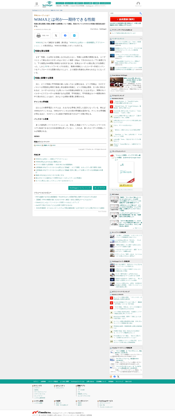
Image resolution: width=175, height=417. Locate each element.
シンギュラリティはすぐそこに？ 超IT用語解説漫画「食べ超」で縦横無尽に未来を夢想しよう (130, 214)
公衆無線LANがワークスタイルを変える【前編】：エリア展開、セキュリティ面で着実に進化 (68, 167)
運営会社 (83, 415)
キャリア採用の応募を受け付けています (123, 33)
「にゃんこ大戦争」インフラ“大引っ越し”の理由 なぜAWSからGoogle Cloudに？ (127, 157)
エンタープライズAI (84, 396)
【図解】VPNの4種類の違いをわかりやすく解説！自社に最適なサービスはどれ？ (64, 200)
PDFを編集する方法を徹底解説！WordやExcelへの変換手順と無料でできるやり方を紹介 (66, 197)
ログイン (35, 381)
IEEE (54, 145)
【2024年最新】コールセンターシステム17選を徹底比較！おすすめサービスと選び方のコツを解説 (70, 208)
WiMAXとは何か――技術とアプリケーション (52, 159)
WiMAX (39, 42)
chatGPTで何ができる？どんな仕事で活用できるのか (54, 205)
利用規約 (110, 381)
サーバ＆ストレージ (40, 392)
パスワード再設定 (53, 381)
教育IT (80, 405)
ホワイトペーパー (105, 403)
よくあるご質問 (64, 381)
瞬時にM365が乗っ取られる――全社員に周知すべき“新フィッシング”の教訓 (133, 80)
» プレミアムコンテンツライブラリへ (121, 190)
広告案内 (50, 415)
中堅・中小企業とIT (62, 405)
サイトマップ (119, 381)
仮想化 (36, 390)
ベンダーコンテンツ (118, 38)
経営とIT (58, 403)
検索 (141, 13)
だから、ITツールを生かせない (123, 125)
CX (79, 392)
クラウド (37, 388)
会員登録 (43, 381)
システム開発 (38, 403)
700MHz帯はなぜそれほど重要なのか (48, 162)
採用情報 (89, 415)
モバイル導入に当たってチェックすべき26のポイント (54, 181)
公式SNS (43, 415)
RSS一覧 (102, 405)
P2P (46, 66)
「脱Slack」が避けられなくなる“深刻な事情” (127, 130)
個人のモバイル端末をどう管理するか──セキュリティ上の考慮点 (59, 178)
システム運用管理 (39, 398)
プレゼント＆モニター (106, 407)
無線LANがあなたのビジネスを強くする (50, 175)
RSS (111, 377)
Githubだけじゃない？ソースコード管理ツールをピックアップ (57, 202)
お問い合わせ (90, 381)
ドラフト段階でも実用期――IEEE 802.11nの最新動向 (54, 164)
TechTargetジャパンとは (77, 381)
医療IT (80, 403)
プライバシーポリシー (69, 415)
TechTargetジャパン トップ (80, 188)
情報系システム (82, 394)
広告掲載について (101, 381)
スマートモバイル (39, 394)
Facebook (115, 377)
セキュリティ (60, 388)
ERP (79, 388)
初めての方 (128, 381)
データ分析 (81, 390)
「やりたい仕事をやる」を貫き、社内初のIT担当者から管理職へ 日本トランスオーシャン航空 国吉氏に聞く (128, 285)
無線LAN (46, 145)
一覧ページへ (138, 228)
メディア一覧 (36, 415)
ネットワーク (99, 188)
